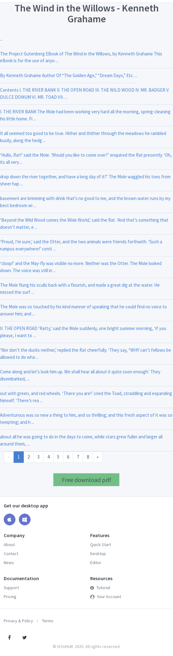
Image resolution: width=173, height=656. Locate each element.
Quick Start (100, 544)
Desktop (98, 553)
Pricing (10, 596)
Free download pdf (86, 480)
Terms (47, 620)
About (9, 544)
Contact (11, 553)
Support (11, 587)
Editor (95, 562)
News (9, 562)
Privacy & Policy (18, 620)
